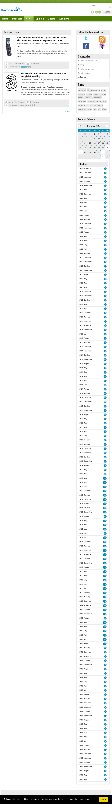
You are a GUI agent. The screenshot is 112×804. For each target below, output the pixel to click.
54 (105, 355)
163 (105, 639)
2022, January (85, 219)
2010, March (84, 588)
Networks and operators (86, 69)
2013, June (83, 423)
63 (105, 385)
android (89, 94)
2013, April (83, 431)
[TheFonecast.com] (12, 10)
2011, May (83, 529)
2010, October (85, 559)
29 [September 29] (80, 134)
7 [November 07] (98, 157)
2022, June (83, 198)
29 (105, 648)
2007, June (83, 728)
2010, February (85, 593)
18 (105, 338)
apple (103, 90)
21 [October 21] (85, 148)
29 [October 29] (90, 152)
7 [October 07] (85, 138)
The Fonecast (19, 63)
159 (105, 622)
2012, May (83, 478)
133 (105, 478)
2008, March (84, 690)
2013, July (83, 419)
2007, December (85, 703)
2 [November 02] (107, 152)
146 (105, 605)
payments (96, 94)
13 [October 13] (80, 143)
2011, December (85, 499)
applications (95, 90)
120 (105, 525)
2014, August (84, 364)
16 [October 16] (94, 143)
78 (105, 389)
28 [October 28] (85, 152)
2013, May (83, 427)
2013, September (86, 410)
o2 (87, 105)
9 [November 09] (107, 157)
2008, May (83, 682)
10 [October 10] (99, 138)
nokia (104, 94)
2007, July (83, 724)
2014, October (85, 355)
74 (105, 431)
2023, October (85, 181)
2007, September (86, 716)
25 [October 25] (103, 148)
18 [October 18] (103, 143)
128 (105, 576)
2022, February (85, 215)
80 (105, 474)
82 (105, 533)
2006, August (84, 771)
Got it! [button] (103, 799)
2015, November (85, 325)
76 (105, 410)
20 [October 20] (80, 148)
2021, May (83, 245)
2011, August (84, 516)
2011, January (85, 546)
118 (105, 550)
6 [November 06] (94, 157)
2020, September (86, 270)
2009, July (83, 622)
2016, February (85, 313)
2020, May (83, 287)
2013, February (85, 440)
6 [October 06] (80, 138)
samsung (88, 98)
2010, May (83, 580)
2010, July (83, 571)
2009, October (85, 610)
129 (105, 495)
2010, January (85, 597)
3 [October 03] (98, 134)
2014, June (83, 372)
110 (105, 487)
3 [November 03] (80, 157)
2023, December (85, 173)
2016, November (85, 296)
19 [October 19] (107, 143)
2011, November (85, 503)
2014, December (85, 347)
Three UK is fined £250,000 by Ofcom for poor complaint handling (43, 75)
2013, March (84, 436)
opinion (82, 90)
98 (105, 457)
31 (105, 364)
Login (107, 12)
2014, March (84, 385)
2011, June (83, 525)
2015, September (86, 330)
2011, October (85, 508)
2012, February (85, 491)
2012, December (85, 448)
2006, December (85, 754)
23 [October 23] (94, 148)
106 (105, 499)
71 (105, 406)
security (98, 101)
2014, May (83, 376)
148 (105, 614)
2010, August (84, 567)
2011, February (85, 542)
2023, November (85, 177)
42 (105, 359)
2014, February (85, 389)
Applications (82, 77)
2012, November (85, 453)
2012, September (86, 461)
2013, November (85, 402)
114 (105, 580)
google (80, 98)
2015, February (85, 338)
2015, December (85, 321)
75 (105, 419)
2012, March (84, 487)
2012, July (83, 470)
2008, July (83, 673)
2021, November (85, 228)
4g (91, 105)
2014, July (83, 368)
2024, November (85, 168)
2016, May (83, 304)
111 (105, 567)
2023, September (86, 185)
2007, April (83, 737)
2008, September (86, 665)
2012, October (85, 457)
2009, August (84, 618)
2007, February (85, 745)
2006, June (83, 779)
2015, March (84, 334)
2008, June (83, 677)
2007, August (84, 720)
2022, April (83, 207)
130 (105, 508)
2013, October (85, 406)
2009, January (85, 648)
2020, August (84, 274)
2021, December (85, 224)
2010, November (85, 554)
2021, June (83, 240)
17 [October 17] (99, 143)
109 (105, 503)
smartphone (97, 98)
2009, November (85, 605)
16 (105, 334)
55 (105, 381)
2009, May (83, 631)
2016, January (85, 317)
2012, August (84, 465)
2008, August (84, 669)
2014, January (85, 393)
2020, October (85, 266)
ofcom (104, 109)
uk (88, 90)
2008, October (85, 660)
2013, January (85, 444)
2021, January (85, 253)
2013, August (84, 414)
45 (105, 351)
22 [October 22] (90, 148)
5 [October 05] (107, 134)
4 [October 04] (102, 134)
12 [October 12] (107, 138)
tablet (90, 109)
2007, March (84, 741)
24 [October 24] (99, 148)
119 (105, 512)
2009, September (86, 614)
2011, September (86, 512)
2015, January (85, 342)
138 (105, 542)
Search (110, 6)
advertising (82, 109)
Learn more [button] (84, 799)
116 (105, 546)
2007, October (85, 711)
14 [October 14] (85, 143)
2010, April (83, 584)
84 (105, 393)
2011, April (83, 533)
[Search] (99, 6)
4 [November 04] (85, 157)
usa (95, 105)
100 (105, 482)
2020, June (83, 283)
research (81, 94)
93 (105, 618)
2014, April (83, 381)
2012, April (83, 482)
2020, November (85, 262)
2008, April (83, 686)
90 (105, 516)
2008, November (85, 656)
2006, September (86, 766)
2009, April (83, 635)
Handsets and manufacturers (88, 61)
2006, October (85, 762)
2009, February (85, 643)
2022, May (83, 202)
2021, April (83, 249)
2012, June (83, 474)
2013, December (85, 397)
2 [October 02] (94, 134)
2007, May (83, 732)
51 (105, 376)
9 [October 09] (94, 138)
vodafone (90, 101)
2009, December (85, 601)
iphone (100, 105)
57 (105, 414)
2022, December (85, 194)
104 (105, 588)
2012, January (85, 495)
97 (105, 440)
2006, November (85, 758)
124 (105, 521)
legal (104, 101)
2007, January (85, 750)
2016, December (85, 292)
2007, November (85, 707)
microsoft (81, 105)
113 (105, 491)
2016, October (85, 300)
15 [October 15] (90, 143)
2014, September (86, 359)
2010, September (86, 563)
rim (99, 109)
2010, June (83, 576)
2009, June (83, 626)
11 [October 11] (103, 138)
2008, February (85, 694)
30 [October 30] (94, 152)
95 (105, 444)
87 (105, 453)
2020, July (83, 279)
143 (105, 597)
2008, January (85, 699)
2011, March (84, 537)
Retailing (81, 65)
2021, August (84, 232)
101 (105, 537)
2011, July (83, 521)
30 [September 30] (85, 134)
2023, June (83, 190)
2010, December (85, 550)
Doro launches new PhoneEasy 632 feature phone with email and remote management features (41, 39)
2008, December (85, 652)
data (94, 109)
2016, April (83, 308)
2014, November (85, 351)
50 (105, 372)
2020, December (85, 258)
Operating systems (84, 73)
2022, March (84, 211)
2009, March (84, 639)
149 (105, 610)
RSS (68, 111)
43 (105, 368)
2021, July (83, 236)
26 (105, 342)
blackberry (82, 101)
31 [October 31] (99, 152)
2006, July (83, 775)
